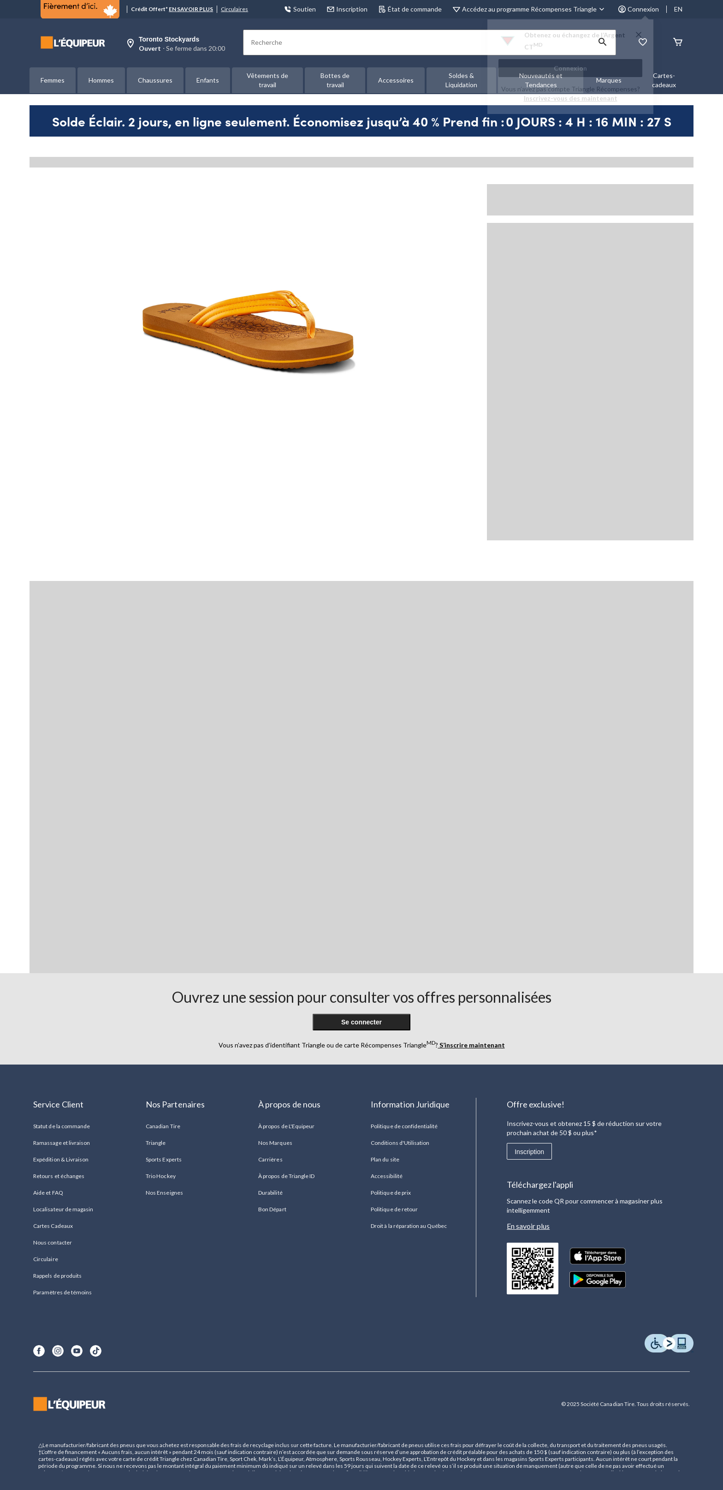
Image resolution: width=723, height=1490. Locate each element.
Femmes (53, 80)
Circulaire (45, 1259)
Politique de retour (394, 1209)
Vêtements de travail (267, 80)
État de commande (410, 9)
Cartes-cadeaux (664, 80)
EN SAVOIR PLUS (191, 9)
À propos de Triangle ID (286, 1176)
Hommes (101, 80)
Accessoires (396, 80)
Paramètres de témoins (62, 1292)
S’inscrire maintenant (471, 1045)
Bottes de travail (335, 80)
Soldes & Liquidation (461, 80)
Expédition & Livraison (61, 1159)
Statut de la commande (61, 1126)
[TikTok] (95, 1351)
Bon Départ (272, 1209)
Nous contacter (52, 1242)
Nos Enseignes (164, 1192)
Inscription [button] (347, 9)
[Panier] (677, 42)
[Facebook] (39, 1351)
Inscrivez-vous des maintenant (570, 98)
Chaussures (155, 80)
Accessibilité (387, 1176)
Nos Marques (275, 1142)
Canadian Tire (163, 1126)
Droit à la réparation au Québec (409, 1225)
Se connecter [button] (361, 1022)
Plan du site (385, 1159)
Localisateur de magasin (63, 1209)
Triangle (156, 1142)
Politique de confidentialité (404, 1126)
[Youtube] (77, 1351)
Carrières (270, 1159)
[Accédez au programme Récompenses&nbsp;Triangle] (534, 9)
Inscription (529, 1151)
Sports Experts (164, 1159)
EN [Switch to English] (678, 9)
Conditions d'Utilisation (400, 1142)
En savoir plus (528, 1225)
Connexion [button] (638, 9)
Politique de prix (391, 1192)
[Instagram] (58, 1351)
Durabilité (270, 1192)
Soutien (300, 9)
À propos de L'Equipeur (286, 1126)
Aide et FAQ (48, 1192)
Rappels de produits (57, 1275)
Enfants (207, 80)
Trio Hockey (160, 1176)
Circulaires (234, 9)
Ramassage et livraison (61, 1142)
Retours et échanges (58, 1176)
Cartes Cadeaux (53, 1225)
